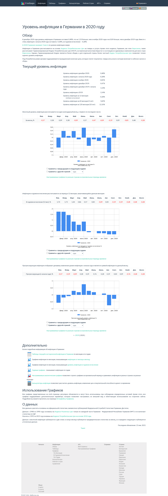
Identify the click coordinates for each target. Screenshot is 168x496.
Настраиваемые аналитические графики (47, 375)
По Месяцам (58, 453)
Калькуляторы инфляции (41, 383)
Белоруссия (123, 449)
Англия (121, 446)
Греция (121, 455)
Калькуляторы (74, 3)
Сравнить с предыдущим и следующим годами (67, 169)
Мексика (122, 470)
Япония (121, 483)
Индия (121, 461)
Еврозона (122, 457)
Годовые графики (38, 370)
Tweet (83, 428)
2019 (77, 335)
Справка (107, 3)
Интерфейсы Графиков (65, 399)
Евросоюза (136, 48)
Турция (121, 476)
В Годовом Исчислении (61, 455)
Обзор (54, 446)
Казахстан (122, 466)
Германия (141, 3)
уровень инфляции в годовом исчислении (83, 365)
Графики (62, 3)
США (120, 474)
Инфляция (42, 3)
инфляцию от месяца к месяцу (79, 359)
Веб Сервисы (82, 446)
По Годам (57, 457)
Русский (134, 8)
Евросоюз (122, 459)
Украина (122, 479)
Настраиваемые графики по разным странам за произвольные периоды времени (76, 177)
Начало (41, 444)
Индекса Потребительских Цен (72, 48)
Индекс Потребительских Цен (120, 53)
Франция (122, 481)
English (126, 8)
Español (142, 8)
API (99, 3)
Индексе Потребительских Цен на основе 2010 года (72, 416)
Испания (122, 464)
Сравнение (56, 464)
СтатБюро (27, 3)
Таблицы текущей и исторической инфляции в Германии (53, 354)
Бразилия (122, 451)
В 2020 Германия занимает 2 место (35, 45)
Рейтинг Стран (88, 3)
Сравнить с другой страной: (59, 172)
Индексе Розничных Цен (64, 412)
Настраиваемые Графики (87, 449)
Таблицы (52, 3)
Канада (121, 468)
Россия (121, 472)
